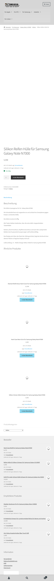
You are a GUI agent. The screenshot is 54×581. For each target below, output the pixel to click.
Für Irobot (8, 18)
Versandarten (8, 520)
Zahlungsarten (8, 527)
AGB (5, 525)
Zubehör (37, 11)
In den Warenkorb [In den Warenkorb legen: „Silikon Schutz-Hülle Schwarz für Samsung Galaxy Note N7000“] (27, 372)
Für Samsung (27, 11)
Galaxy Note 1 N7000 (25, 27)
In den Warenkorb (18, 139)
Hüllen (34, 27)
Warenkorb (41, 576)
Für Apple (8, 11)
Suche (27, 578)
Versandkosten (19, 127)
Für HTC (17, 11)
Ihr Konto (9, 578)
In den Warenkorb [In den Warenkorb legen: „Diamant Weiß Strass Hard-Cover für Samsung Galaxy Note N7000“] (27, 261)
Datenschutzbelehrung (10, 522)
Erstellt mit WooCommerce (26, 571)
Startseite (8, 27)
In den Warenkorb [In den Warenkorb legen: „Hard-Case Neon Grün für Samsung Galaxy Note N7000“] (27, 317)
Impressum (7, 529)
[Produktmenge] (7, 139)
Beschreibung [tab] (8, 159)
